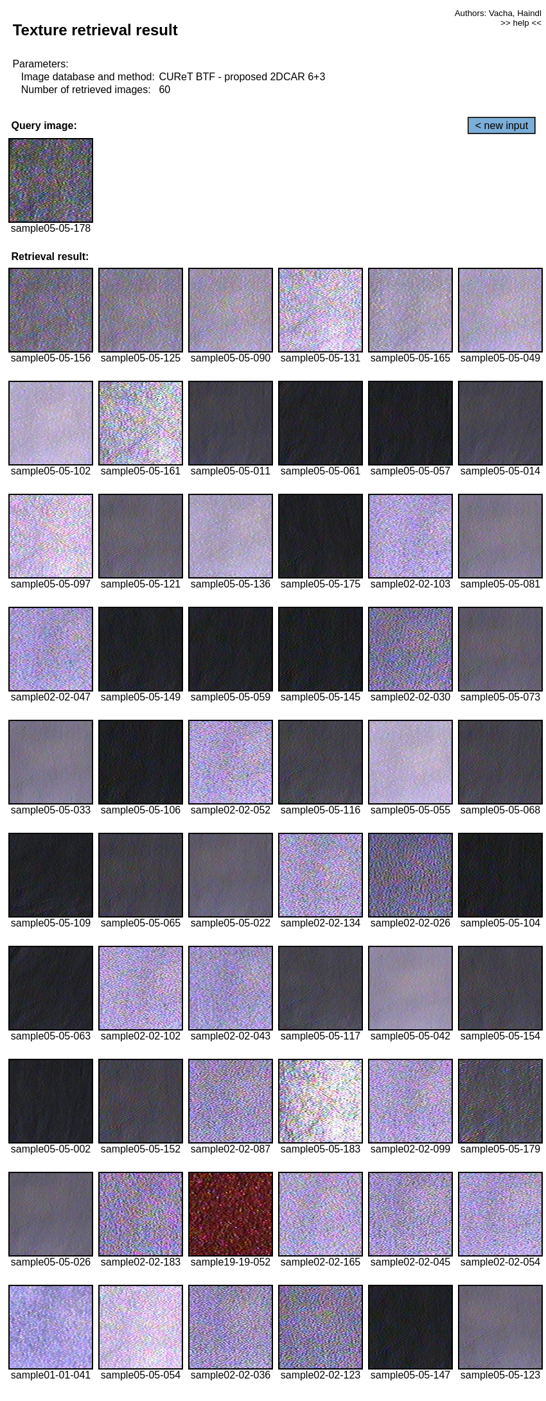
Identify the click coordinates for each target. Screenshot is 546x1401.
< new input (501, 125)
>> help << (521, 23)
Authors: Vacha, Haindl (498, 13)
